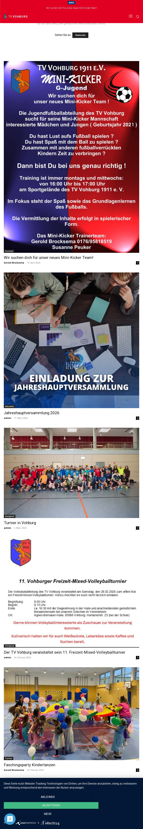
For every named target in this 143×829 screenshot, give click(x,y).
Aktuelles (9, 406)
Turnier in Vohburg (20, 522)
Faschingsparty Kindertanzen (29, 765)
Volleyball (9, 516)
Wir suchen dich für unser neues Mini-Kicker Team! (71, 8)
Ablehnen (24, 816)
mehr (119, 816)
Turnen (8, 758)
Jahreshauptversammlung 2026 (31, 413)
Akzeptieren (71, 816)
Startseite (80, 35)
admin (7, 418)
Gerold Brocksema (14, 262)
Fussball (9, 251)
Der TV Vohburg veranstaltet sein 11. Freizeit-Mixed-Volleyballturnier (64, 652)
